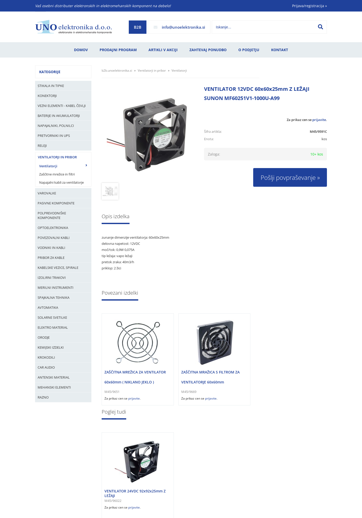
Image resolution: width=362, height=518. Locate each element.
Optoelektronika (53, 227)
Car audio (46, 367)
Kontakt (279, 49)
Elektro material (53, 327)
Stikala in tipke (51, 85)
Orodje (44, 337)
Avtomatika (48, 307)
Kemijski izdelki (51, 347)
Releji (42, 145)
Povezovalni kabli (54, 237)
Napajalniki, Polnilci (56, 125)
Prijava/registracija (309, 5)
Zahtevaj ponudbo (208, 49)
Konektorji (47, 95)
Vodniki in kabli (51, 247)
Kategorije (49, 71)
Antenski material (54, 377)
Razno (43, 397)
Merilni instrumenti (55, 287)
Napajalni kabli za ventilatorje (61, 182)
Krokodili (46, 357)
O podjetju (248, 49)
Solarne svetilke (52, 317)
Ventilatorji (48, 166)
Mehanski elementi (54, 387)
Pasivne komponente (56, 203)
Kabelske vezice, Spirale (58, 267)
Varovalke (47, 193)
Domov (81, 49)
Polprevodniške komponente (52, 215)
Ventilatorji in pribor (57, 157)
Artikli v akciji (163, 49)
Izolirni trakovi (52, 277)
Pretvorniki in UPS (54, 135)
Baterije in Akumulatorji (59, 115)
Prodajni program (118, 49)
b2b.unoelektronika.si (117, 70)
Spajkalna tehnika (53, 297)
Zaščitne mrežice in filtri (57, 174)
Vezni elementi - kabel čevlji (62, 105)
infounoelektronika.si (183, 27)
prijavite (319, 119)
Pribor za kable (51, 257)
